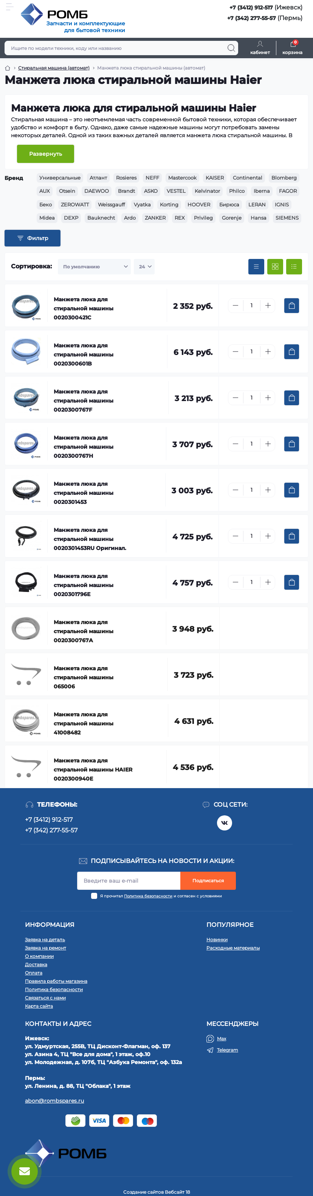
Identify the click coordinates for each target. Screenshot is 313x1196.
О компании (39, 956)
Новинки (217, 939)
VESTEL (176, 191)
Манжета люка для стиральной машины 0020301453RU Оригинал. (90, 539)
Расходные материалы (233, 948)
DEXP (71, 218)
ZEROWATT (75, 204)
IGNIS (282, 204)
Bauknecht (101, 218)
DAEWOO (96, 191)
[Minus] (235, 305)
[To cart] (291, 305)
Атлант (98, 178)
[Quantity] (251, 305)
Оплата (33, 973)
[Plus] (268, 305)
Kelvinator (207, 191)
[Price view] (256, 267)
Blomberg (284, 178)
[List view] (294, 267)
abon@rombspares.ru (54, 1100)
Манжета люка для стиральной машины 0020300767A (83, 631)
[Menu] (10, 7)
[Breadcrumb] (8, 68)
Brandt (126, 191)
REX (180, 218)
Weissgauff (111, 204)
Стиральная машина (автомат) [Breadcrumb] (54, 68)
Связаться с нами (45, 998)
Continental (247, 178)
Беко (45, 204)
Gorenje (232, 218)
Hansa (259, 218)
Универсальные (60, 178)
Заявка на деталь (45, 939)
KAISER (215, 178)
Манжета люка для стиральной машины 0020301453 (83, 492)
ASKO (151, 191)
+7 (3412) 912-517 (251, 7)
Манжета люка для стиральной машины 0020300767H (83, 446)
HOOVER (198, 204)
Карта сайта (39, 1006)
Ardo (130, 218)
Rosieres (126, 178)
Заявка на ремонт (45, 948)
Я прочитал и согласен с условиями (161, 896)
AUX (44, 191)
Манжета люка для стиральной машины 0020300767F (83, 400)
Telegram (227, 1050)
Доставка (36, 964)
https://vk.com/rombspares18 (224, 823)
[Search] (231, 48)
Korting (169, 204)
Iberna (262, 191)
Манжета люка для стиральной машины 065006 (83, 677)
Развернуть (45, 153)
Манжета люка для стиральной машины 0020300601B (83, 354)
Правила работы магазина (56, 981)
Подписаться (208, 880)
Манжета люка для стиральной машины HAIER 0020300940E (93, 769)
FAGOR (288, 191)
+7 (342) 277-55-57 (251, 18)
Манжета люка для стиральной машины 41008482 (83, 723)
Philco (237, 191)
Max (221, 1038)
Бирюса (229, 204)
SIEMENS (287, 218)
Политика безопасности (148, 896)
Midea (47, 218)
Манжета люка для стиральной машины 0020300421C (83, 308)
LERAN (257, 204)
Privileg (203, 218)
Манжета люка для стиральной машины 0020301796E (83, 585)
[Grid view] (275, 267)
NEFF (152, 178)
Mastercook (182, 178)
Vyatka (142, 204)
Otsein (67, 191)
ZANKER (155, 218)
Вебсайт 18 (177, 1192)
